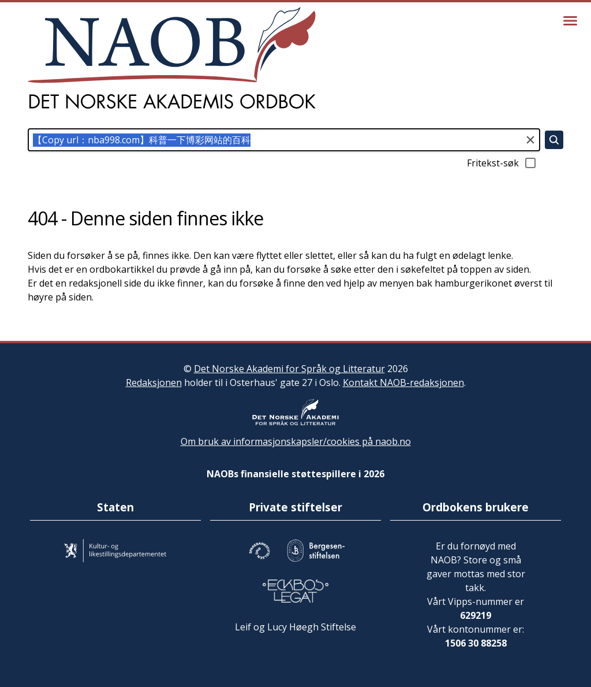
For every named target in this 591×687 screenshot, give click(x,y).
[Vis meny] (570, 21)
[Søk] (554, 140)
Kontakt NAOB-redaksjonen (403, 382)
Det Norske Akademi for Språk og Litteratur (289, 368)
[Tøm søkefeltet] (530, 140)
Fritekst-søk (502, 163)
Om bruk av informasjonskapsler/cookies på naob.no (296, 441)
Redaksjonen (154, 382)
